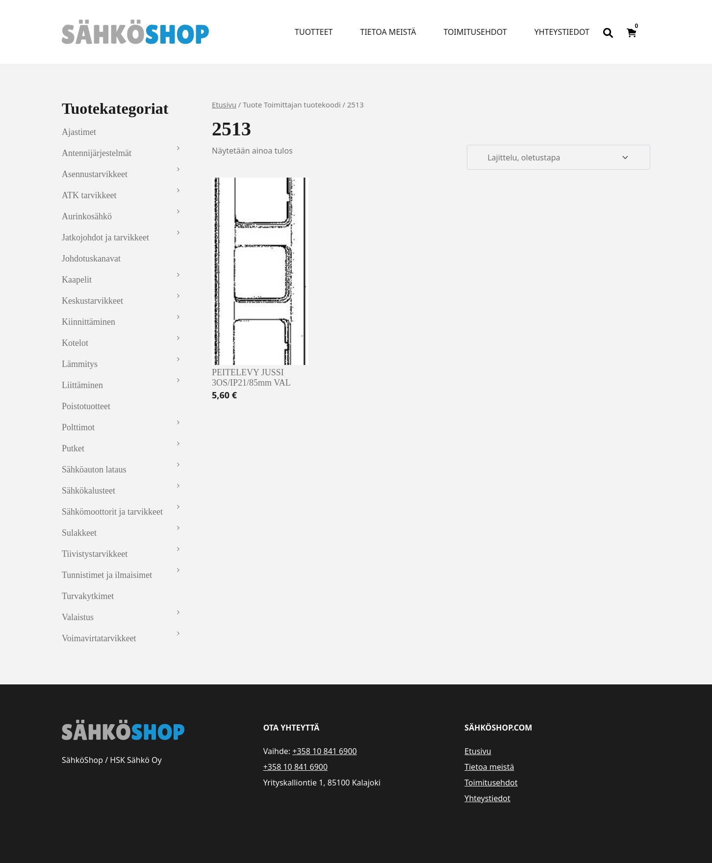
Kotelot (75, 343)
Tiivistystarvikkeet (94, 554)
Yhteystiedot (561, 31)
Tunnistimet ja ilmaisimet (107, 575)
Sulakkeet (79, 533)
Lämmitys (80, 364)
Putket (73, 448)
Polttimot (78, 427)
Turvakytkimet (88, 596)
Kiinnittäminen (88, 322)
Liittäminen (82, 385)
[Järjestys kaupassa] (558, 157)
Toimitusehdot (475, 31)
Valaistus (78, 617)
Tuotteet (313, 31)
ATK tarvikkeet (89, 195)
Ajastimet (79, 132)
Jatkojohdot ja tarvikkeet (105, 237)
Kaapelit (77, 280)
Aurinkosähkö (87, 216)
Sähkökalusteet (88, 491)
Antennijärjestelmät (96, 153)
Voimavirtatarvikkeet (99, 638)
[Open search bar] (608, 31)
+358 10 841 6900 (324, 751)
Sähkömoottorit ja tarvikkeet (112, 512)
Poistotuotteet (86, 406)
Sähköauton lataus (94, 469)
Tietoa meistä (388, 31)
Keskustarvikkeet (92, 301)
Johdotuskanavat (91, 258)
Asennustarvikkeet (94, 174)
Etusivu (224, 104)
